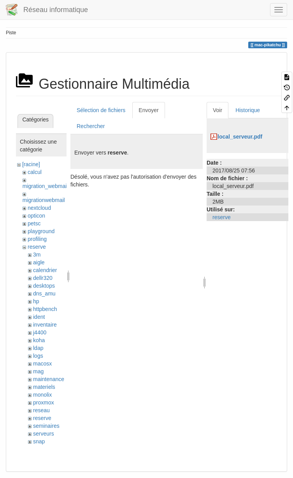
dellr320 (43, 278)
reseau (41, 410)
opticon (36, 216)
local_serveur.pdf (240, 137)
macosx (42, 363)
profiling (37, 239)
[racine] (31, 164)
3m (36, 254)
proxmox (43, 402)
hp (36, 301)
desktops (44, 286)
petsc (34, 223)
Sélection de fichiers (101, 110)
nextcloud (39, 208)
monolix (42, 395)
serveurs (43, 434)
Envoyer (148, 110)
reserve (37, 247)
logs (38, 356)
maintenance (48, 379)
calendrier (45, 270)
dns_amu (44, 293)
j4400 (39, 332)
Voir (217, 110)
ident (39, 317)
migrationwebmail (44, 200)
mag (38, 371)
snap (39, 441)
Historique (247, 110)
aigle (39, 262)
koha (39, 340)
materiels (44, 387)
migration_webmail (45, 186)
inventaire (45, 325)
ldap (38, 348)
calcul (35, 172)
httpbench (45, 309)
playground (41, 231)
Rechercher (91, 126)
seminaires (46, 426)
